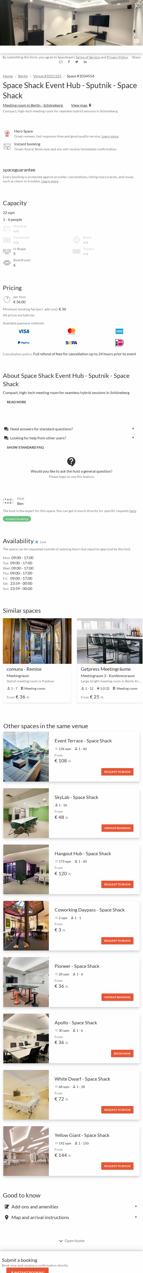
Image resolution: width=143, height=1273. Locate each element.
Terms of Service (88, 57)
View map (81, 105)
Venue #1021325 (47, 76)
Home (8, 76)
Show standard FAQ (25, 447)
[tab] (70, 428)
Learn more (110, 136)
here (132, 511)
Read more (16, 402)
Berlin (23, 76)
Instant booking (117, 828)
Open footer (72, 1240)
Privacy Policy (117, 57)
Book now (122, 1053)
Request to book (117, 772)
